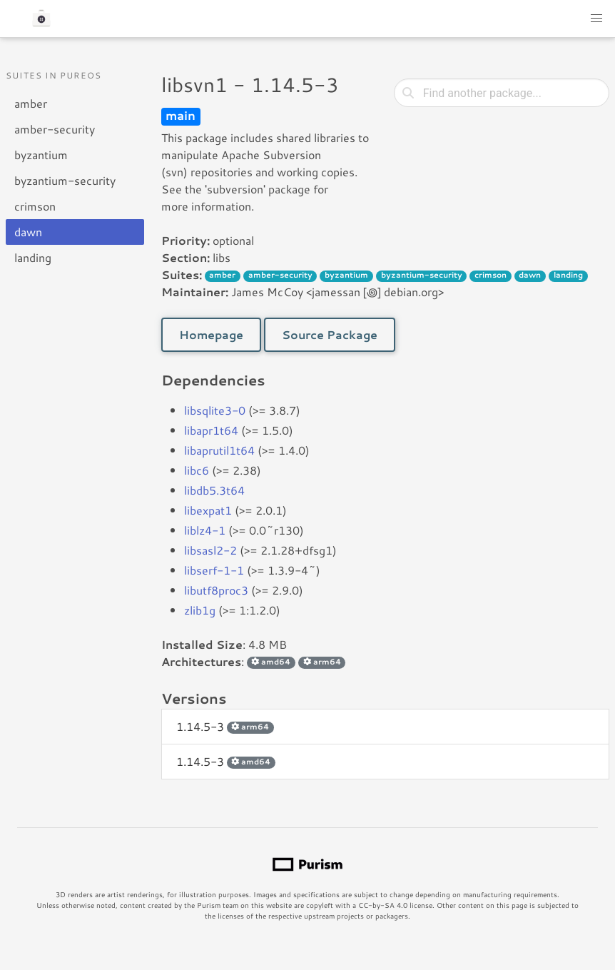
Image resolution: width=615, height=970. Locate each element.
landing (32, 257)
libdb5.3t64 (214, 490)
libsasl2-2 (210, 550)
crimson (35, 206)
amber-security (54, 129)
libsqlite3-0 (214, 410)
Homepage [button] (211, 334)
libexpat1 (208, 510)
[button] (596, 18)
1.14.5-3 (225, 726)
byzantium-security (65, 180)
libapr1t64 (211, 430)
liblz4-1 (204, 530)
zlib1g (199, 610)
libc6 (196, 470)
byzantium (41, 154)
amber (30, 103)
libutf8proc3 (216, 590)
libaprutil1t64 (219, 450)
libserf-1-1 (214, 570)
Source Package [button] (329, 334)
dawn (28, 231)
